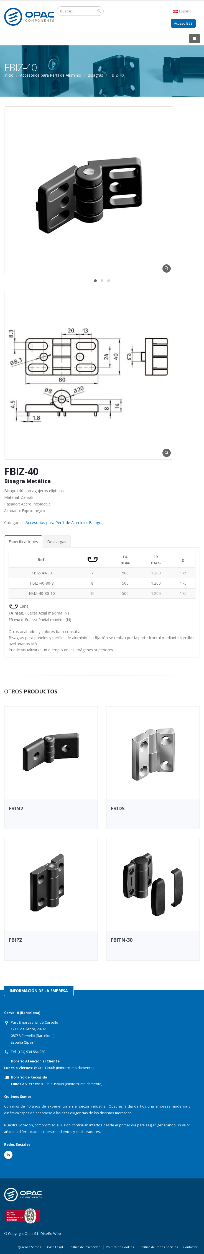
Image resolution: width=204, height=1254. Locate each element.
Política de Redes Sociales (158, 1247)
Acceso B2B (183, 23)
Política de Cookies (120, 1247)
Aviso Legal (55, 1247)
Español (184, 11)
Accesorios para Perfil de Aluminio (50, 75)
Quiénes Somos (29, 1247)
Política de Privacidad (84, 1247)
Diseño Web (50, 1233)
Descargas (56, 541)
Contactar (190, 1247)
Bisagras (95, 75)
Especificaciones (23, 541)
